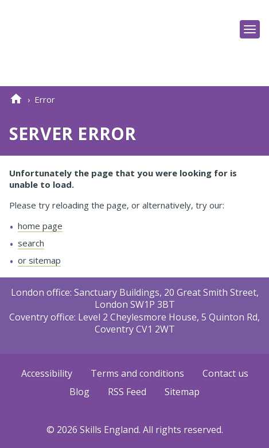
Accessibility (46, 374)
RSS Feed (127, 392)
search (31, 243)
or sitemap (39, 260)
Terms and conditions (137, 374)
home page (40, 225)
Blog (79, 392)
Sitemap (182, 392)
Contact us (225, 374)
